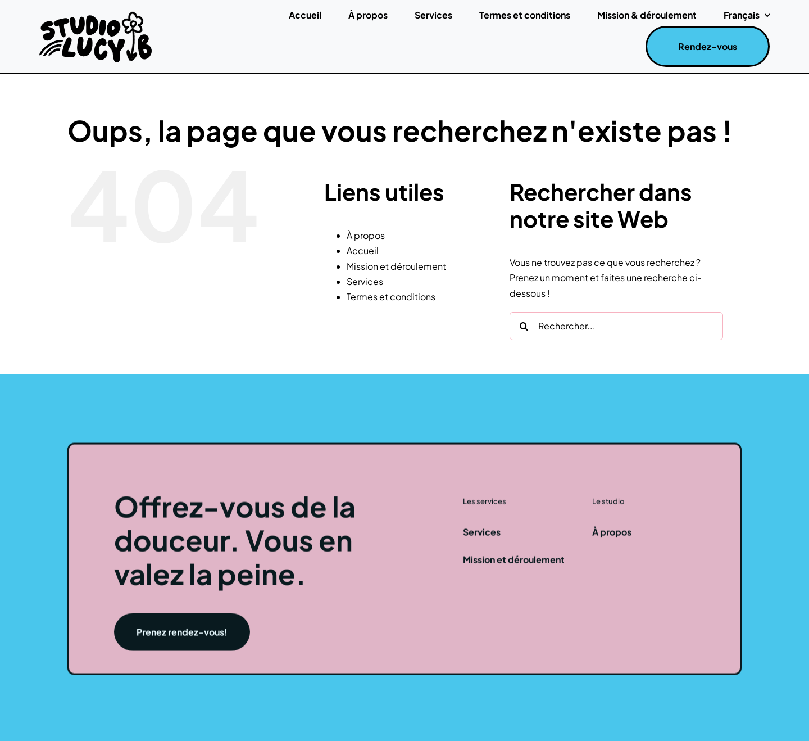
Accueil (363, 250)
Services (365, 281)
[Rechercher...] (616, 326)
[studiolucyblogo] (95, 14)
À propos (366, 235)
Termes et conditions (391, 296)
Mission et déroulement (396, 266)
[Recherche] (524, 326)
